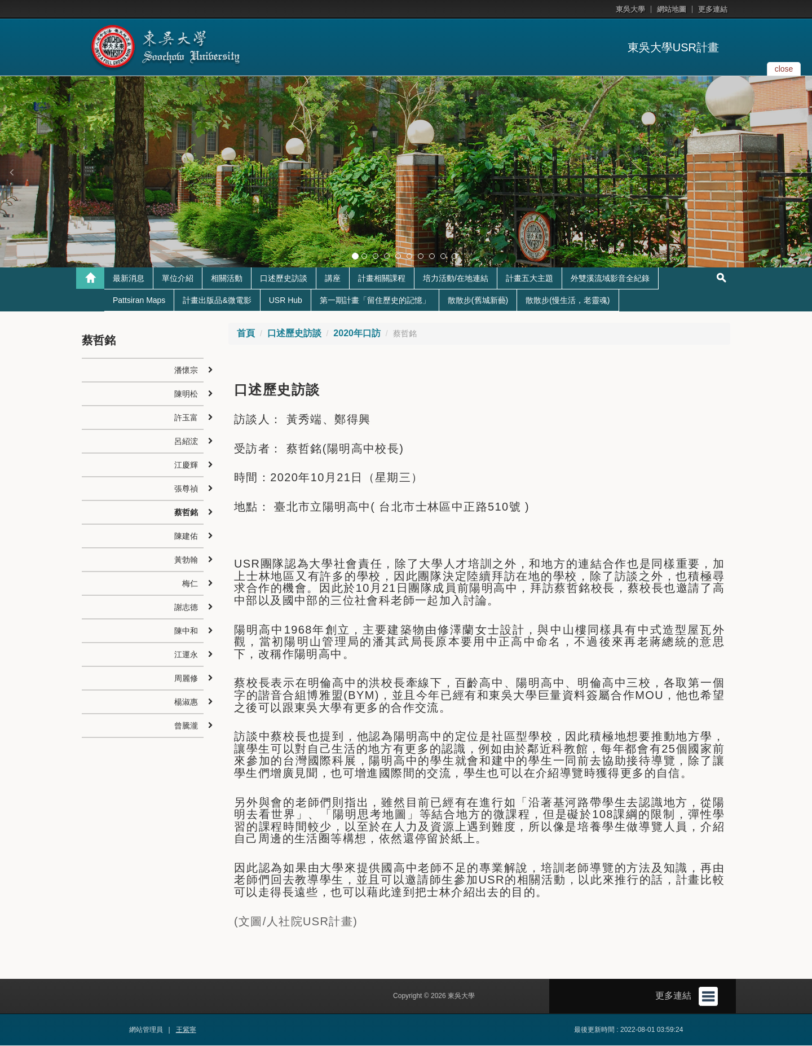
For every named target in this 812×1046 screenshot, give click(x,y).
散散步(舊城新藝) (478, 300)
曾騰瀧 (186, 726)
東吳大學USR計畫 (673, 47)
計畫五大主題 (529, 278)
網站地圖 (671, 9)
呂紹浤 (186, 441)
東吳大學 (630, 9)
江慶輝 (186, 465)
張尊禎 (186, 489)
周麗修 (186, 678)
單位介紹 (177, 278)
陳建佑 (186, 536)
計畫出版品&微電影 (217, 300)
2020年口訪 (357, 334)
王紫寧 (186, 1030)
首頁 (246, 334)
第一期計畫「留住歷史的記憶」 (375, 300)
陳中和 (186, 631)
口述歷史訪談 (283, 278)
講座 (333, 278)
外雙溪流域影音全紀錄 (610, 278)
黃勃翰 (186, 560)
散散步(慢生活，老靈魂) (568, 300)
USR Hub (285, 300)
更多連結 (712, 9)
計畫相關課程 (381, 278)
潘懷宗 (186, 370)
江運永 (186, 655)
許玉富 (186, 418)
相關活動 (226, 278)
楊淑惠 (186, 702)
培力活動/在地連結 (455, 278)
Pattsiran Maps (139, 300)
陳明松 (186, 394)
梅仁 (190, 583)
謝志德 (186, 607)
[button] (11, 172)
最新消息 (128, 278)
